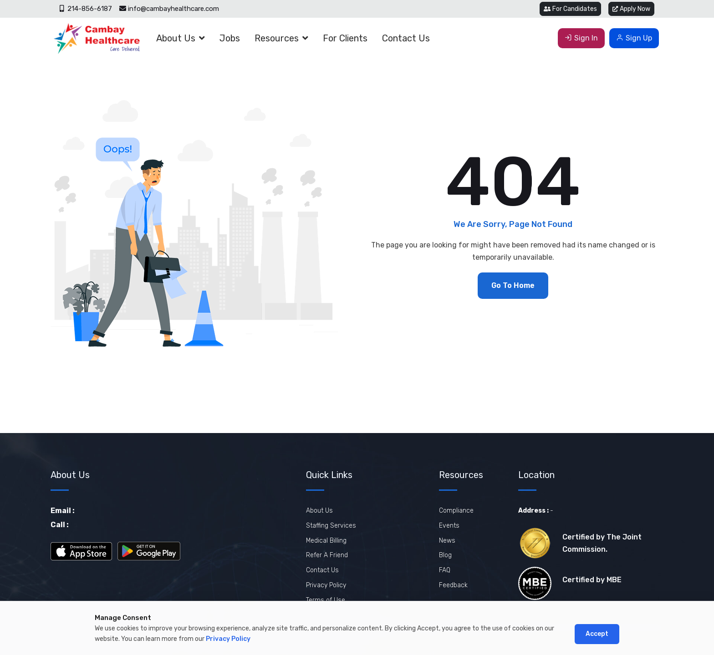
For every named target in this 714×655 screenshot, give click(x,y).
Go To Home (513, 285)
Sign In (581, 38)
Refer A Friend (327, 555)
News (447, 540)
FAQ (444, 570)
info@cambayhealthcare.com (169, 9)
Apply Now (631, 9)
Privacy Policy (326, 585)
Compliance (456, 510)
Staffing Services (331, 525)
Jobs (229, 38)
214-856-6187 (86, 9)
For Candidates (570, 9)
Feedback (453, 585)
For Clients (345, 38)
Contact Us (406, 38)
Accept (597, 634)
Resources (277, 38)
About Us (175, 38)
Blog (445, 555)
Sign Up (634, 38)
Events (449, 525)
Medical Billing (326, 540)
